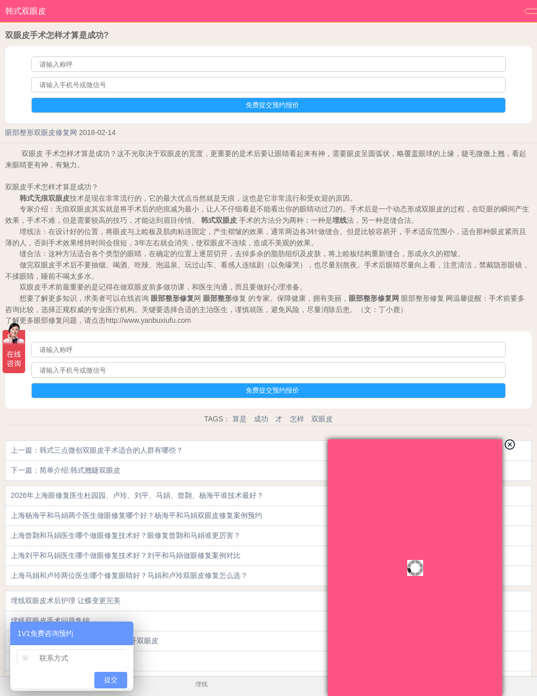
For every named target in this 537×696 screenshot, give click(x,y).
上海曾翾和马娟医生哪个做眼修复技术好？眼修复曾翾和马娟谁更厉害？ (126, 535)
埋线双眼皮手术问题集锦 (50, 620)
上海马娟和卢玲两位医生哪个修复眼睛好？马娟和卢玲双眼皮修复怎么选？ (129, 575)
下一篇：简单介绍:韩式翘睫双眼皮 (66, 470)
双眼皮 (322, 419)
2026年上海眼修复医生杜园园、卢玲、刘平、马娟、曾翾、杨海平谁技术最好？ (137, 495)
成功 (261, 419)
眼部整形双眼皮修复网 (41, 132)
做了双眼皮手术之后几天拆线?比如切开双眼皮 (84, 640)
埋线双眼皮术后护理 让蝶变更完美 (66, 600)
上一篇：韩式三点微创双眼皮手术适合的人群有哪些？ (97, 450)
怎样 (297, 419)
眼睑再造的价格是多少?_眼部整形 (65, 660)
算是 (239, 419)
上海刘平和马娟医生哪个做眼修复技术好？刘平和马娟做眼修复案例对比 (126, 555)
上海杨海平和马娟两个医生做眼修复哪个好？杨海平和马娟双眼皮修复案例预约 (136, 515)
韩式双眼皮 (25, 11)
